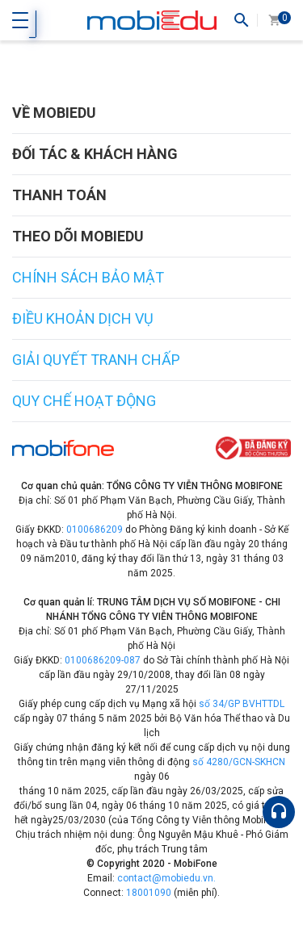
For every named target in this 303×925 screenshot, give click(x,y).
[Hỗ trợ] (279, 812)
